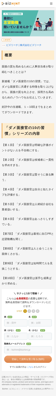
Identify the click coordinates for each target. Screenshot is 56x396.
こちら (30, 367)
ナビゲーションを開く (51, 3)
